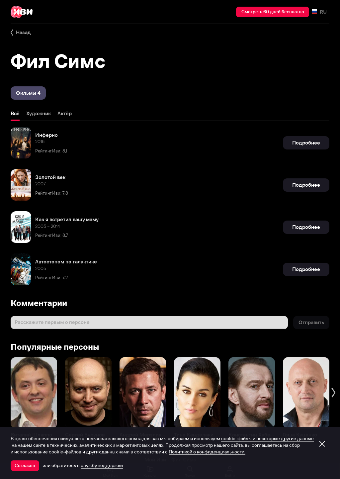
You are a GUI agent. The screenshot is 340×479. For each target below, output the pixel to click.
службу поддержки (102, 465)
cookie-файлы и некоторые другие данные (267, 438)
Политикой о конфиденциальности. (207, 451)
